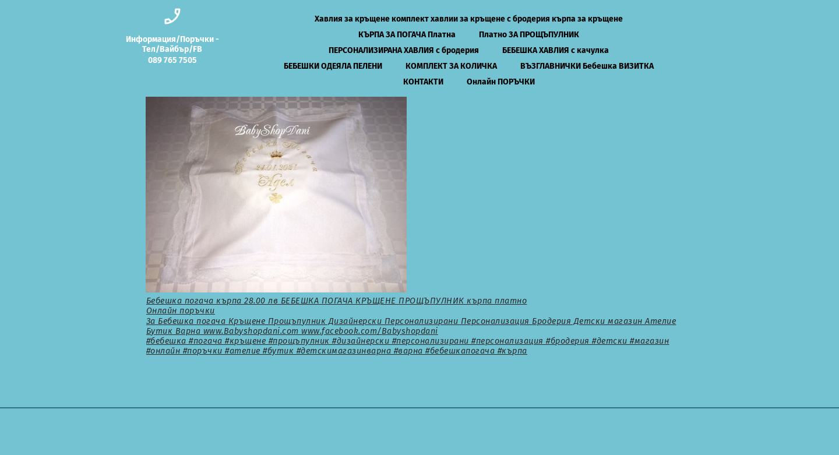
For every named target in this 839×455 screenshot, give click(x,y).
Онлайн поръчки (180, 311)
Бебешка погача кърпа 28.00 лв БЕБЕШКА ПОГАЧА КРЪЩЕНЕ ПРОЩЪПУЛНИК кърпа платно (336, 301)
